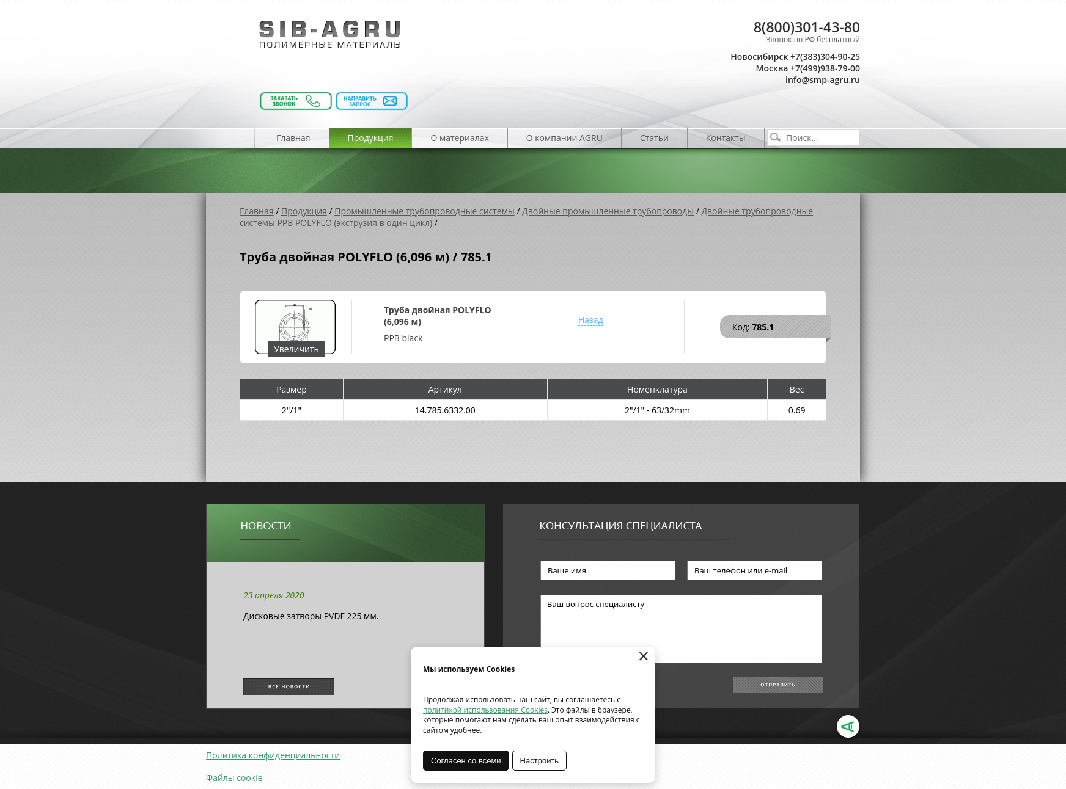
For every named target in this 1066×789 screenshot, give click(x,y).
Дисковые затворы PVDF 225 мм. (310, 616)
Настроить (539, 760)
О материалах (459, 138)
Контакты (726, 138)
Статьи (654, 138)
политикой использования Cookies (485, 710)
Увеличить (296, 349)
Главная (293, 138)
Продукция (371, 138)
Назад (590, 319)
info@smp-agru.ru (822, 79)
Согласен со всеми (466, 760)
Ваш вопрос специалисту (681, 629)
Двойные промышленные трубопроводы (608, 211)
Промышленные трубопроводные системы (424, 211)
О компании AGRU (564, 138)
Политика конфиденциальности (273, 755)
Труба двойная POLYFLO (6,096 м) (437, 315)
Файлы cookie (234, 778)
